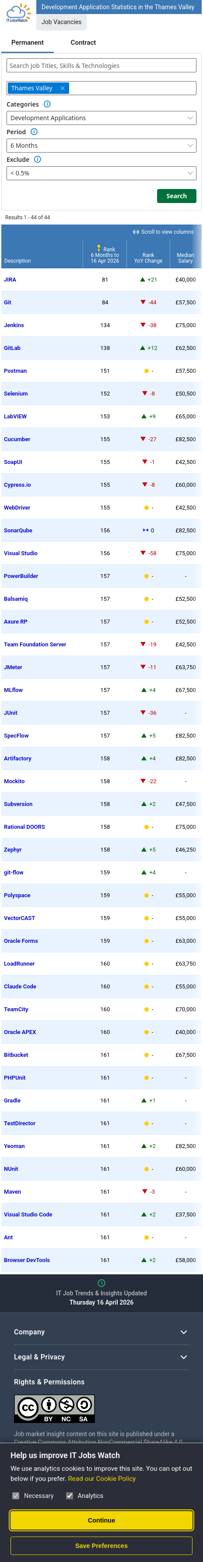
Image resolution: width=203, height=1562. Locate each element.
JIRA (10, 279)
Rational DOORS (24, 827)
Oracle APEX (20, 1032)
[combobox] (101, 65)
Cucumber (17, 439)
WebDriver (17, 507)
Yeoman (14, 1146)
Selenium (16, 393)
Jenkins (14, 325)
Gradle (12, 1100)
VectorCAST (19, 918)
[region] (101, 748)
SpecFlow (16, 735)
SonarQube (18, 530)
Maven (12, 1191)
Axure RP (16, 621)
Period (16, 132)
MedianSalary (185, 258)
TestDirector (19, 1123)
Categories (23, 104)
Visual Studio (21, 553)
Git (7, 302)
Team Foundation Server (35, 644)
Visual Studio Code (28, 1214)
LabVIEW (15, 416)
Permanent (27, 42)
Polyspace (17, 895)
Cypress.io (17, 484)
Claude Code (20, 986)
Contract (83, 42)
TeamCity (16, 1009)
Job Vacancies (61, 21)
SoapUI (13, 462)
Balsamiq (16, 599)
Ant (8, 1237)
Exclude (18, 159)
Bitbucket (16, 1055)
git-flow (14, 872)
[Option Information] (47, 104)
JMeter (13, 667)
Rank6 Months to (105, 255)
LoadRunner (19, 963)
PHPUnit (14, 1077)
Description (17, 261)
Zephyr (12, 849)
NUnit (11, 1169)
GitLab (12, 348)
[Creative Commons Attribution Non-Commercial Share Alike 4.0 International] (101, 1405)
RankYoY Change (148, 258)
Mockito (14, 781)
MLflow (13, 690)
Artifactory (18, 758)
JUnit (11, 713)
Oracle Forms (21, 941)
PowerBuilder (21, 576)
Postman (15, 370)
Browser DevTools (27, 1260)
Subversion (18, 804)
